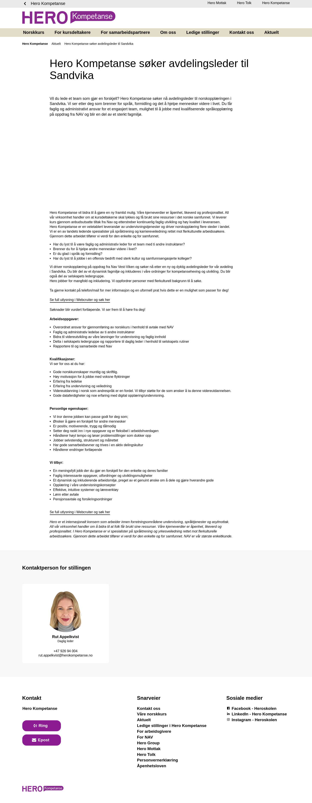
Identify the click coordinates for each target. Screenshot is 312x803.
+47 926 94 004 (66, 651)
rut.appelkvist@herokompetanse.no (66, 655)
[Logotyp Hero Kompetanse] (42, 791)
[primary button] (41, 725)
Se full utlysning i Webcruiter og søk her (80, 300)
